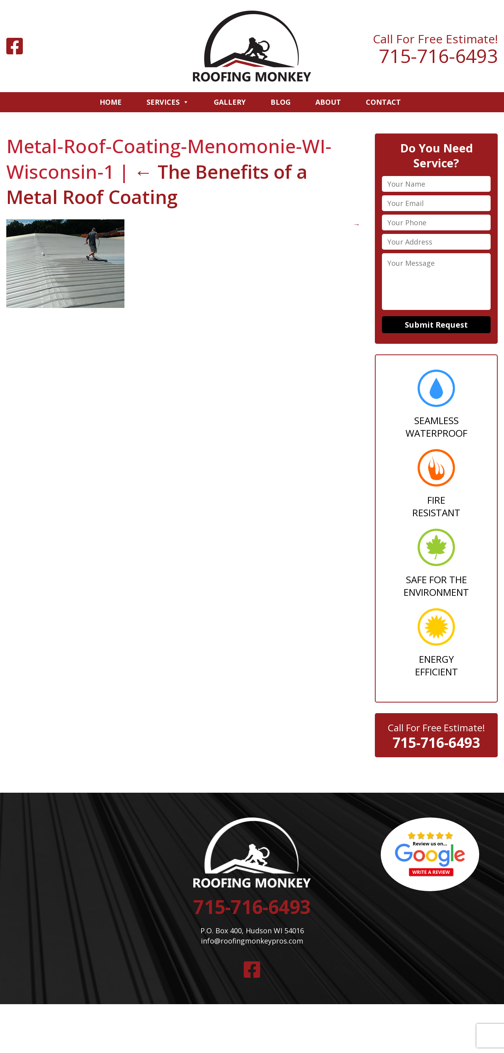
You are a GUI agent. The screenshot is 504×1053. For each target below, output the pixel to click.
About (328, 102)
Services (167, 102)
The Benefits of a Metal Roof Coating (157, 184)
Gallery (230, 102)
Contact (383, 102)
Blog (281, 102)
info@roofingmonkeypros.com (252, 942)
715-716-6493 (438, 56)
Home (111, 102)
